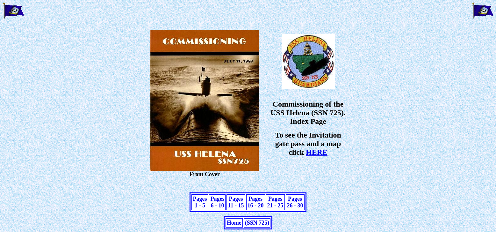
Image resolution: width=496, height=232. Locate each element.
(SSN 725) (257, 223)
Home (234, 223)
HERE (316, 152)
